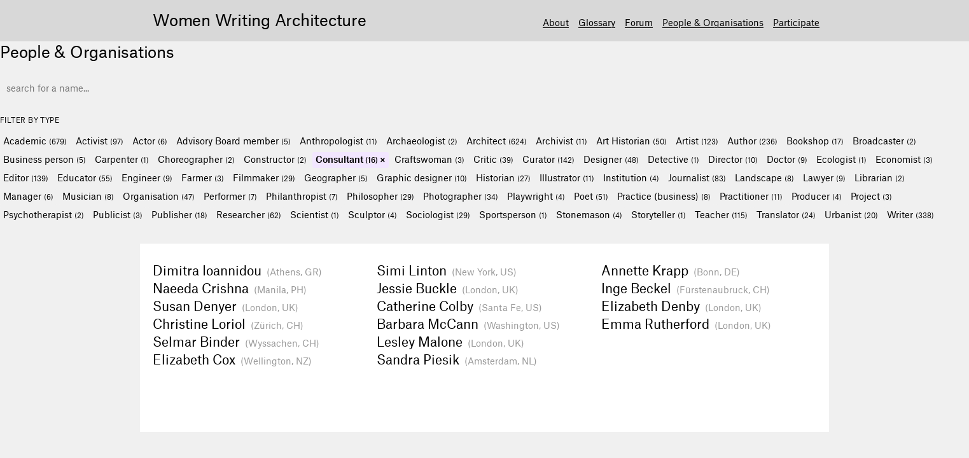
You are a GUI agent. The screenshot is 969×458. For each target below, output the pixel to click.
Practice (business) (664, 196)
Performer (230, 196)
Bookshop (815, 140)
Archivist (561, 140)
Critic (493, 159)
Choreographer (196, 159)
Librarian (879, 177)
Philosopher (380, 196)
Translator (786, 214)
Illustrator (567, 177)
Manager (28, 196)
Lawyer (824, 177)
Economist (904, 159)
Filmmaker (264, 177)
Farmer (202, 177)
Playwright (536, 196)
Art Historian (631, 140)
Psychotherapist (43, 214)
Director (733, 159)
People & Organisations (712, 22)
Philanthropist (302, 196)
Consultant (347, 159)
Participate (796, 22)
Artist (697, 140)
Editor (25, 177)
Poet (591, 196)
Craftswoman (429, 159)
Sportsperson (513, 214)
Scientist (314, 214)
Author (752, 140)
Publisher (179, 214)
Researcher (248, 214)
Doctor (787, 159)
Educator (85, 177)
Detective (673, 159)
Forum (639, 22)
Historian (503, 177)
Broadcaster (884, 140)
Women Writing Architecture (259, 19)
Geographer (336, 177)
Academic (35, 140)
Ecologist (841, 159)
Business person (44, 159)
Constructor (275, 159)
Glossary (596, 22)
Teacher (721, 214)
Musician (88, 196)
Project (871, 196)
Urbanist (851, 214)
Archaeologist (421, 140)
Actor (149, 140)
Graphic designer (422, 177)
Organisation (159, 196)
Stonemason (589, 214)
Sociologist (438, 214)
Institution (631, 177)
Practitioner (751, 196)
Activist (99, 140)
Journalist (697, 177)
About (556, 22)
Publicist (118, 214)
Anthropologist (338, 140)
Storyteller (658, 214)
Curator (548, 159)
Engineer (147, 177)
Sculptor (372, 214)
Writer (910, 214)
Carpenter (122, 159)
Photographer (460, 196)
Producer (816, 196)
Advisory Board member (233, 140)
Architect (496, 140)
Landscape (764, 177)
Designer (611, 159)
